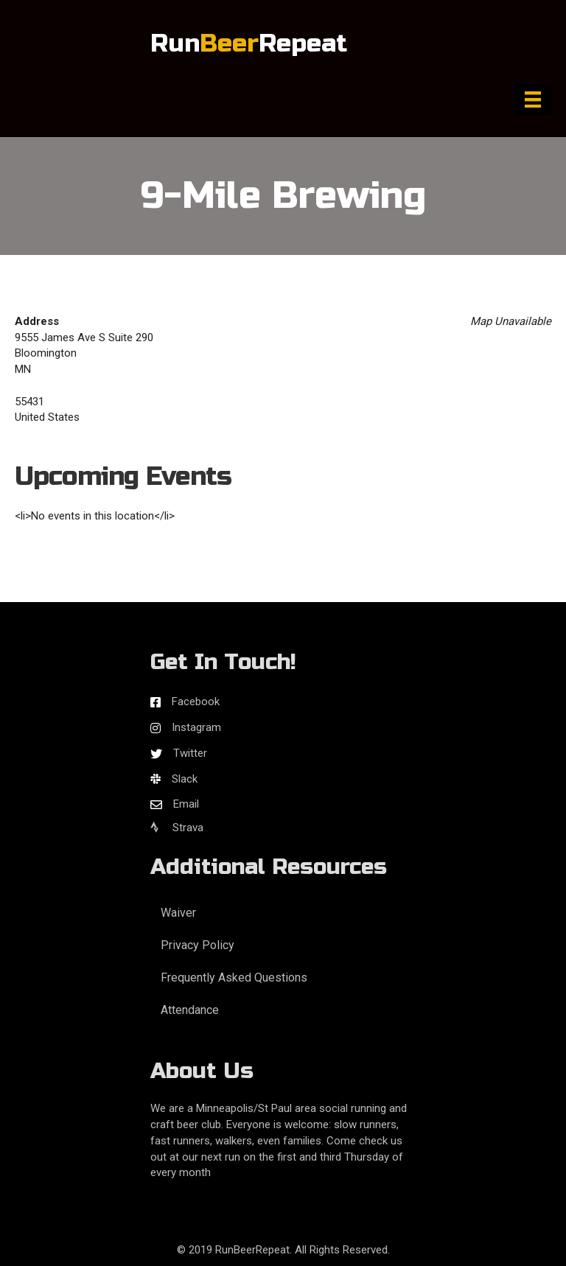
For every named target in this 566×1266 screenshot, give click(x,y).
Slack (185, 779)
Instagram (196, 727)
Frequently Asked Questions (234, 978)
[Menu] (532, 99)
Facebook (196, 701)
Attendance (190, 1010)
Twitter (190, 753)
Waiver (178, 913)
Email (186, 804)
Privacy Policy (197, 945)
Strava (176, 827)
